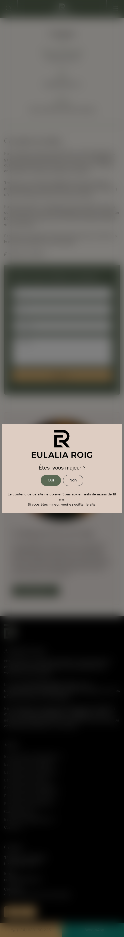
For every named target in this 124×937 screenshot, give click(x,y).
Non (73, 480)
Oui (51, 480)
